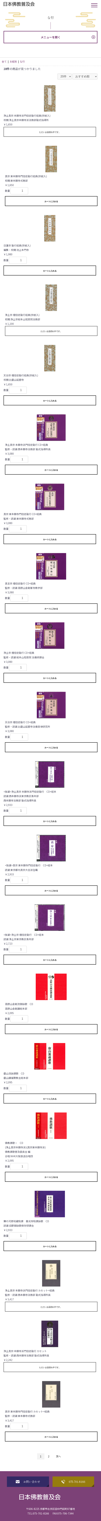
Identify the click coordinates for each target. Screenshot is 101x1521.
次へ (58, 1456)
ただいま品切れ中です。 (49, 132)
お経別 (13, 61)
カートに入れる (51, 201)
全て (4, 61)
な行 (22, 61)
